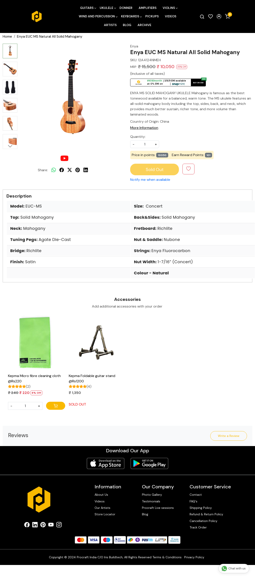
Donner (125, 8)
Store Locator (105, 514)
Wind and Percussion (98, 16)
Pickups (152, 16)
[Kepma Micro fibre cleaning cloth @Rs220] (36, 343)
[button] (219, 16)
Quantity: (138, 136)
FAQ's (193, 501)
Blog (127, 25)
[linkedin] (86, 170)
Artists (110, 25)
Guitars (88, 8)
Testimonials (151, 501)
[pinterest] (78, 170)
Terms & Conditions (167, 557)
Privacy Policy (194, 557)
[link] (202, 16)
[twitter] (70, 170)
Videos (170, 16)
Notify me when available (150, 179)
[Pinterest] (43, 525)
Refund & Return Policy (206, 514)
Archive (144, 25)
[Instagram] (59, 525)
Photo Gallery (152, 495)
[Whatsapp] (54, 170)
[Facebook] (26, 525)
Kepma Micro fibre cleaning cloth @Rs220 (34, 378)
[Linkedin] (34, 525)
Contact (196, 495)
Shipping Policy (201, 508)
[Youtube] (51, 525)
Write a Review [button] (228, 436)
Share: (43, 170)
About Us (101, 495)
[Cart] (55, 406)
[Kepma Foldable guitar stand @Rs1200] (97, 343)
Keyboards (131, 16)
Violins (170, 8)
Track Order (198, 527)
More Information (144, 127)
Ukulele (108, 8)
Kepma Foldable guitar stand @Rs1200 (92, 378)
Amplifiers (147, 8)
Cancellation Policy (203, 521)
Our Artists (102, 508)
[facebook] (62, 170)
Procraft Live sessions (158, 508)
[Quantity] (25, 406)
